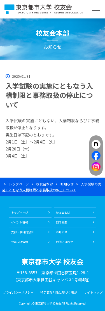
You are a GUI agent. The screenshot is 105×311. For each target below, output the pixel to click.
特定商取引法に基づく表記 (58, 292)
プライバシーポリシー (18, 292)
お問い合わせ (64, 242)
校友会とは (63, 212)
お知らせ (67, 184)
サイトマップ (93, 292)
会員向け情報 (19, 242)
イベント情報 (19, 222)
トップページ (19, 184)
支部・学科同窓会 (22, 232)
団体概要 (61, 222)
